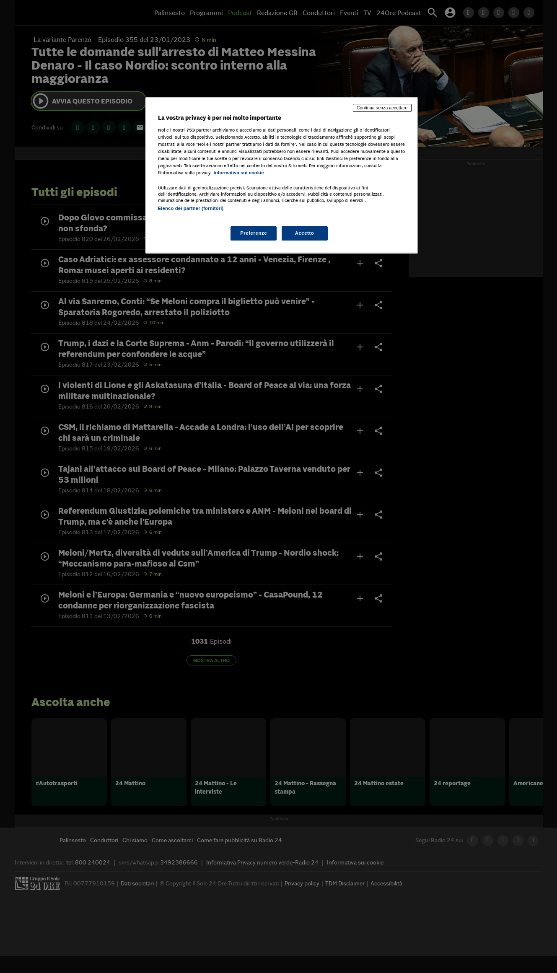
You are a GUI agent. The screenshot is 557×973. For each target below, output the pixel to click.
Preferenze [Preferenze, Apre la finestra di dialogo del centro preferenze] (253, 232)
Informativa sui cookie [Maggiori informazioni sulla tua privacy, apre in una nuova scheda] (239, 172)
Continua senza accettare (382, 107)
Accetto (304, 232)
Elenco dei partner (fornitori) (191, 208)
